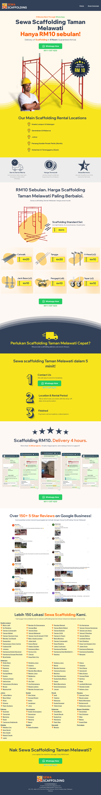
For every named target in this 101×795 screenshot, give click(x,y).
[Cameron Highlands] (13, 722)
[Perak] (58, 693)
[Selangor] (7, 660)
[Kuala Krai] (64, 717)
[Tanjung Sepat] (13, 679)
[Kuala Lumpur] (7, 623)
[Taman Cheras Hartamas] (89, 628)
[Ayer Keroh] (13, 730)
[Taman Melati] (13, 633)
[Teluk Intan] (64, 706)
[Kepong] (64, 654)
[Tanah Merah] (64, 714)
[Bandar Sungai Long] (38, 689)
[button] (93, 6)
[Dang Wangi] (38, 644)
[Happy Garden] (38, 646)
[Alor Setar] (38, 695)
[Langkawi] (38, 703)
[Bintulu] (64, 727)
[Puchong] (13, 665)
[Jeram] (64, 689)
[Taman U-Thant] (64, 636)
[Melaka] (7, 725)
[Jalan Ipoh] (38, 641)
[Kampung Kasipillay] (89, 652)
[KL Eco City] (38, 652)
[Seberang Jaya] (89, 706)
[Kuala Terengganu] (38, 711)
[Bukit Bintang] (64, 638)
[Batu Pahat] (13, 698)
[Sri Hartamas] (89, 625)
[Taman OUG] (64, 633)
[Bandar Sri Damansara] (38, 625)
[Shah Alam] (13, 663)
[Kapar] (64, 681)
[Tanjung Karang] (64, 671)
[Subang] (13, 671)
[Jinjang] (13, 649)
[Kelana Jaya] (89, 689)
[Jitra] (38, 706)
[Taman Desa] (38, 630)
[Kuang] (13, 676)
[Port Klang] (89, 668)
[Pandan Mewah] (64, 625)
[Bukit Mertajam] (89, 700)
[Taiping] (64, 698)
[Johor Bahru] (13, 695)
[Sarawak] (58, 725)
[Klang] (89, 663)
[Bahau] (89, 719)
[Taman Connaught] (13, 630)
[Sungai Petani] (38, 698)
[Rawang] (13, 668)
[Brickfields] (13, 657)
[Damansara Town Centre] (13, 644)
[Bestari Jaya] (38, 673)
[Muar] (13, 700)
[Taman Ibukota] (64, 630)
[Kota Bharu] (64, 711)
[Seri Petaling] (89, 641)
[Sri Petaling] (13, 628)
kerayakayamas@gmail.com (52, 785)
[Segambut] (13, 641)
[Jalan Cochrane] (64, 646)
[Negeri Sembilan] (83, 709)
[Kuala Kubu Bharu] (64, 679)
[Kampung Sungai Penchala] (13, 654)
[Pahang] (7, 709)
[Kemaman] (38, 714)
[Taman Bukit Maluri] (64, 628)
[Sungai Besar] (13, 673)
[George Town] (89, 695)
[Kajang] (38, 665)
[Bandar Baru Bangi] (38, 671)
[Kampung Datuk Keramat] (13, 652)
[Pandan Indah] (89, 686)
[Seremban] (89, 711)
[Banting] (64, 673)
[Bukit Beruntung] (64, 684)
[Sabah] (32, 725)
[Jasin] (13, 738)
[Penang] (83, 693)
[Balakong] (38, 676)
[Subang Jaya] (64, 663)
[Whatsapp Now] (50, 46)
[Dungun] (38, 717)
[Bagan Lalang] (38, 686)
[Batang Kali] (13, 689)
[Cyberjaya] (38, 668)
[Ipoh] (64, 695)
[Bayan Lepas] (89, 698)
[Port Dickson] (89, 714)
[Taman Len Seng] (89, 630)
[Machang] (64, 719)
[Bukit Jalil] (13, 625)
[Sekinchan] (13, 681)
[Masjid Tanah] (13, 735)
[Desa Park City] (38, 657)
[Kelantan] (58, 709)
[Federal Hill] (13, 646)
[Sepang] (89, 665)
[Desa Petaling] (64, 644)
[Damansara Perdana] (13, 684)
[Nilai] (89, 717)
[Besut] (38, 722)
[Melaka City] (13, 727)
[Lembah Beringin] (89, 684)
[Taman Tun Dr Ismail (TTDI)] (38, 636)
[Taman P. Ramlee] (89, 633)
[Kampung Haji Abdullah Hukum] (64, 652)
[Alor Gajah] (13, 733)
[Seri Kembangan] (64, 676)
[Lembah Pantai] (89, 638)
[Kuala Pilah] (89, 722)
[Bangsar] (89, 654)
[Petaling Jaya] (38, 663)
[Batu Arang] (89, 673)
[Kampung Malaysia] (89, 649)
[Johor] (7, 693)
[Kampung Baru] (38, 649)
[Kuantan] (13, 711)
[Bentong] (13, 717)
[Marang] (38, 719)
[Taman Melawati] (38, 633)
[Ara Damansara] (38, 684)
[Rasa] (89, 681)
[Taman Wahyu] (89, 636)
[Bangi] (64, 665)
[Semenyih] (89, 671)
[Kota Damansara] (64, 686)
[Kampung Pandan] (64, 649)
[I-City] (38, 679)
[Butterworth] (89, 703)
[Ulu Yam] (38, 681)
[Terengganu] (32, 709)
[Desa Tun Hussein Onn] (89, 644)
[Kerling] (89, 679)
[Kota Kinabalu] (38, 727)
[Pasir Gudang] (13, 706)
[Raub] (13, 719)
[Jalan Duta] (89, 646)
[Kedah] (32, 693)
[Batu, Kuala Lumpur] (38, 638)
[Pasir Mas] (64, 722)
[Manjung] (64, 700)
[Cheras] (38, 654)
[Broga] (13, 686)
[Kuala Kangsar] (64, 703)
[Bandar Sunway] (64, 668)
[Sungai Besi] (38, 628)
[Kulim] (38, 700)
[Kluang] (13, 703)
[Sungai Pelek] (89, 676)
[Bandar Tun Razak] (13, 638)
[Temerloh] (13, 714)
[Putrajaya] (83, 725)
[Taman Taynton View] (13, 636)
